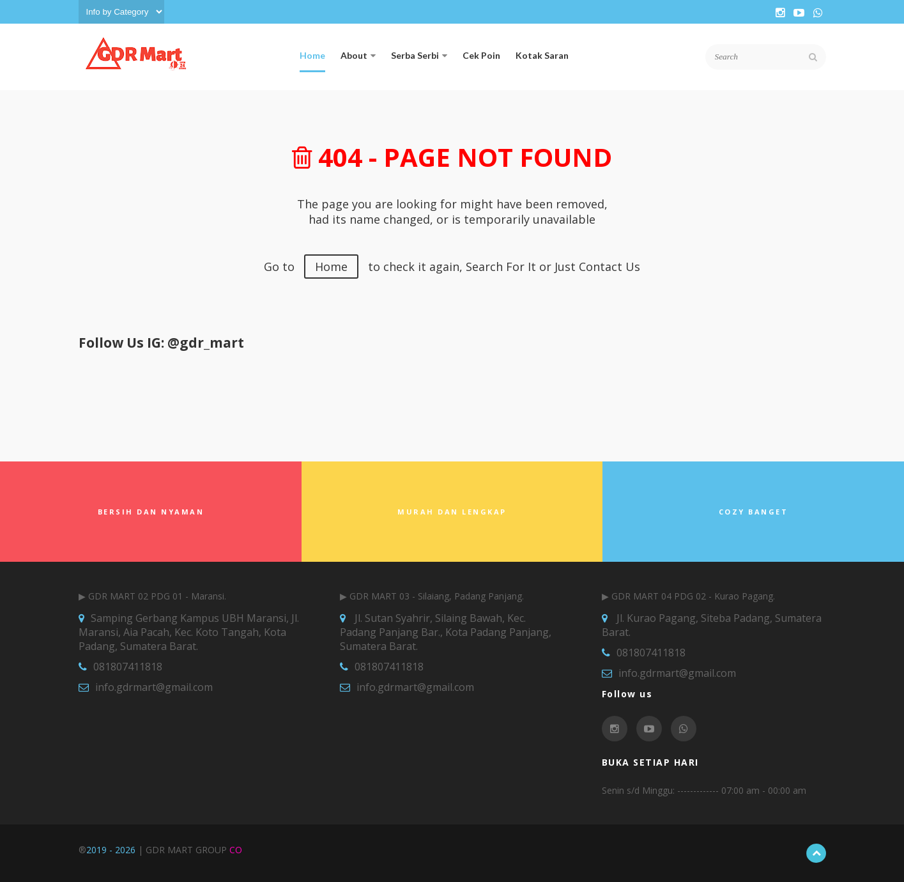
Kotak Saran (542, 55)
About (358, 55)
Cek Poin (481, 55)
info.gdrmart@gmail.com (154, 687)
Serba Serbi (419, 55)
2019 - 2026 (110, 850)
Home (312, 55)
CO (235, 850)
